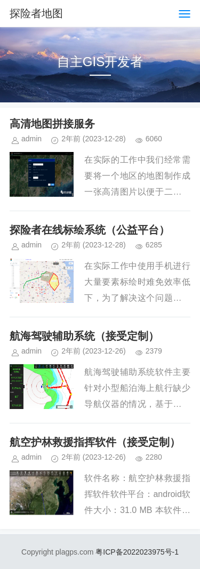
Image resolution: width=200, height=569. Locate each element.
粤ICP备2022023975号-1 (137, 552)
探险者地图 (36, 13)
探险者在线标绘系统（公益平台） (90, 230)
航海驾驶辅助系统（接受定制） (84, 336)
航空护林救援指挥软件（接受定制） (95, 442)
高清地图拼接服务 (52, 124)
